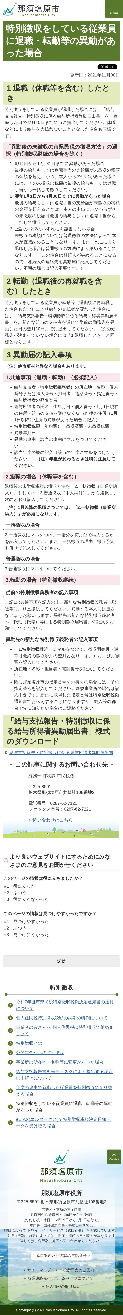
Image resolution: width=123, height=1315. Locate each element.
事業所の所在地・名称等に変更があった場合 (59, 1062)
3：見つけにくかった (26, 934)
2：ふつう (15, 892)
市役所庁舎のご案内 (76, 1270)
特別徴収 (61, 988)
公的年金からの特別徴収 (40, 1052)
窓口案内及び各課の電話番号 (61, 1255)
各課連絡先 (37, 1278)
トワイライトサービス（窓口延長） (56, 1230)
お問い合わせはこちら (51, 819)
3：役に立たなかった (26, 899)
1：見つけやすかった (26, 921)
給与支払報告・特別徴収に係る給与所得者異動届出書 (61, 752)
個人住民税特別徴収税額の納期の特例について (62, 1017)
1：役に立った (19, 886)
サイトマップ (39, 1270)
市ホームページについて (72, 1278)
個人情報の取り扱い (63, 1286)
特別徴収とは (29, 1043)
